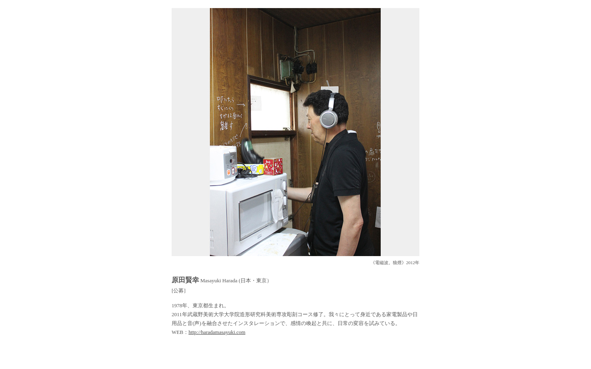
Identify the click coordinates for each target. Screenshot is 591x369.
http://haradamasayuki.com (217, 332)
